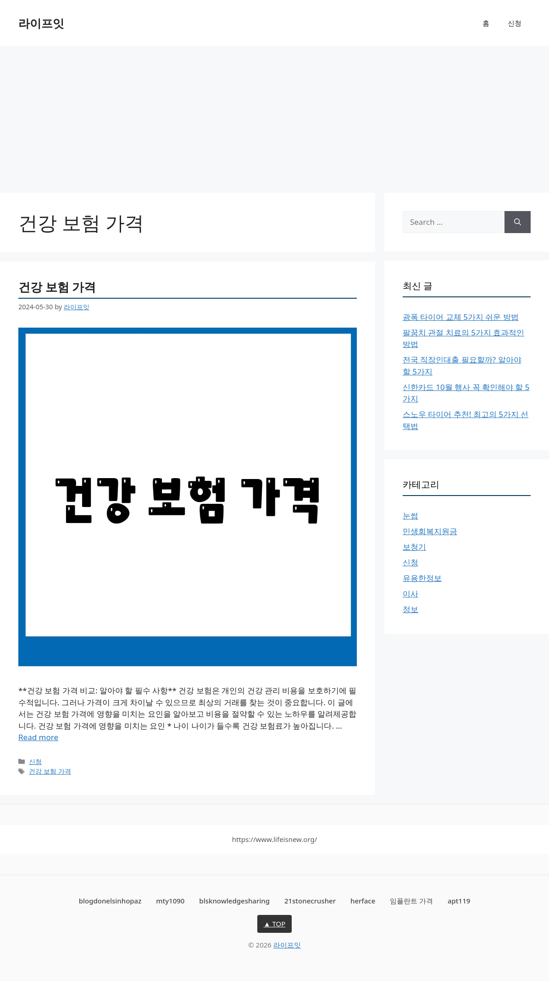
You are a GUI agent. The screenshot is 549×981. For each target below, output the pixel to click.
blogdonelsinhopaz (110, 900)
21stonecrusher (310, 900)
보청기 (414, 546)
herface (362, 900)
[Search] (518, 222)
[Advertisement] (274, 114)
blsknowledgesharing (234, 900)
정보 (410, 609)
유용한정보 (422, 578)
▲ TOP (275, 923)
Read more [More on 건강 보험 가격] (38, 737)
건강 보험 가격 (57, 287)
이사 (410, 593)
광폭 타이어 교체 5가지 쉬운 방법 (461, 317)
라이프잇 (41, 23)
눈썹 (410, 515)
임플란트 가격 (411, 900)
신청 (514, 23)
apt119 (459, 900)
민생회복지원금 (430, 531)
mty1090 (170, 900)
